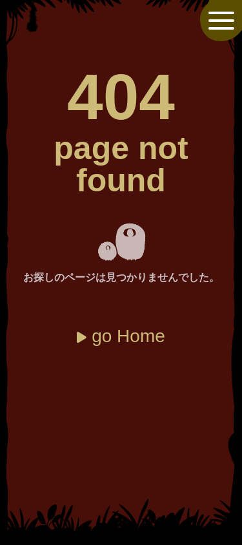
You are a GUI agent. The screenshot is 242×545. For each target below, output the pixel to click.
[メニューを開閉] (221, 20)
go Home (128, 336)
